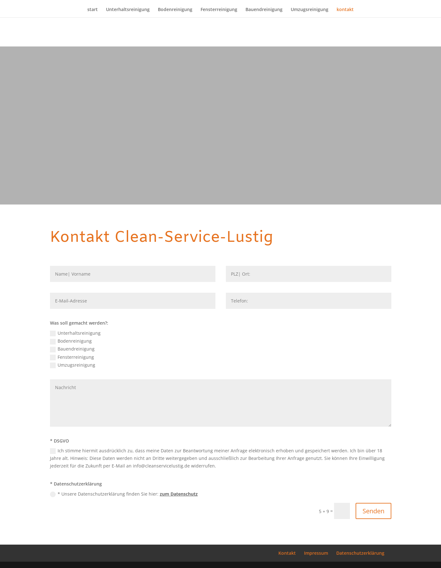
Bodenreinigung (175, 9)
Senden (373, 511)
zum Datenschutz (179, 494)
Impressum (316, 553)
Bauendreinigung (264, 9)
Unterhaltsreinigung (128, 9)
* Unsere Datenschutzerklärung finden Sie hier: (124, 494)
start (92, 9)
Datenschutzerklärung (360, 553)
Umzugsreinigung (309, 9)
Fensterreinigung (219, 9)
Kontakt (287, 553)
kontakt (345, 9)
